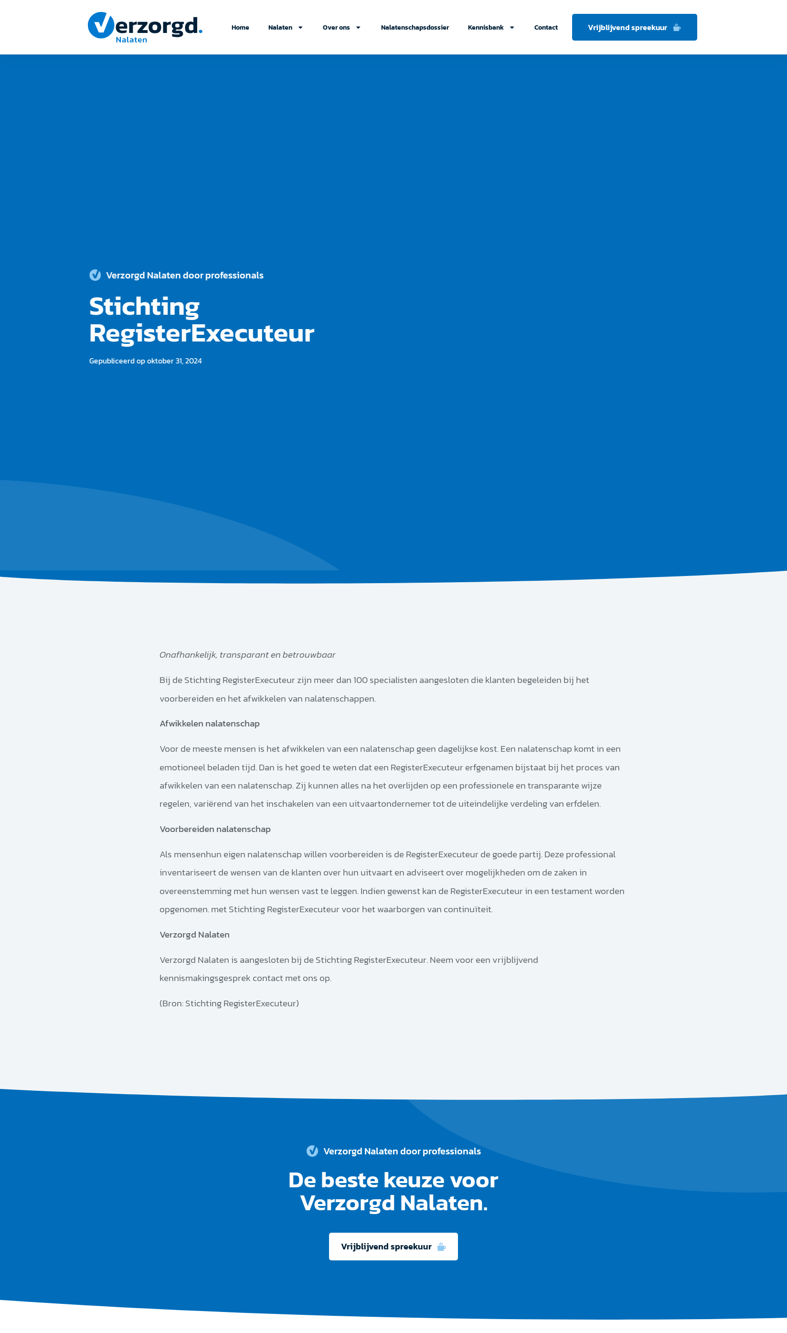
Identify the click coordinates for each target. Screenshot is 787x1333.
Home (240, 27)
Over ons (342, 27)
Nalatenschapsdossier (415, 27)
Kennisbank (491, 27)
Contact (546, 27)
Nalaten (286, 27)
